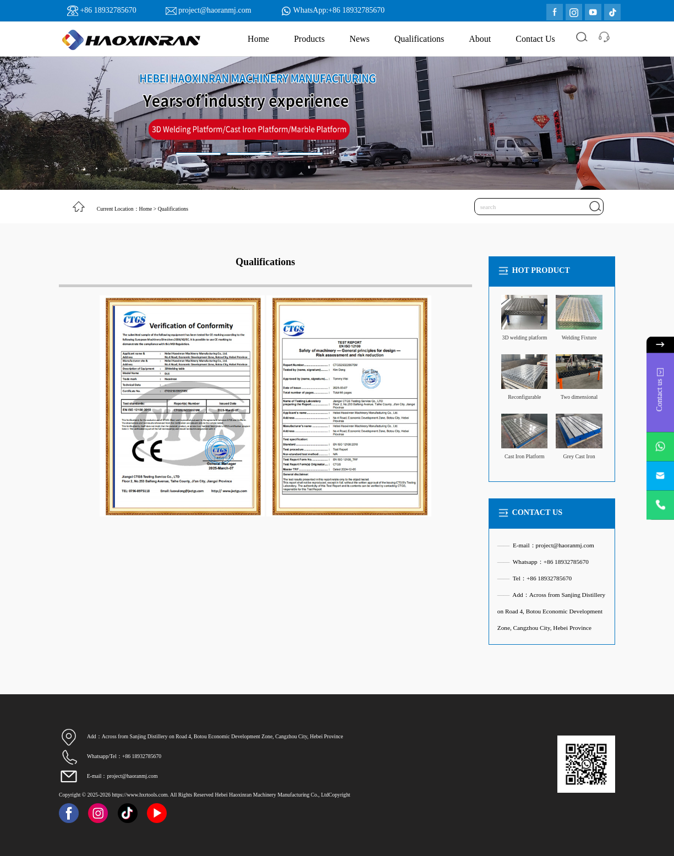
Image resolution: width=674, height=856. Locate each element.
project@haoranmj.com (214, 10)
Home (258, 38)
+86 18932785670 (108, 10)
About (480, 38)
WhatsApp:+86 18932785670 (339, 10)
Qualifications (419, 38)
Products (309, 38)
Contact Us (535, 38)
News (359, 38)
